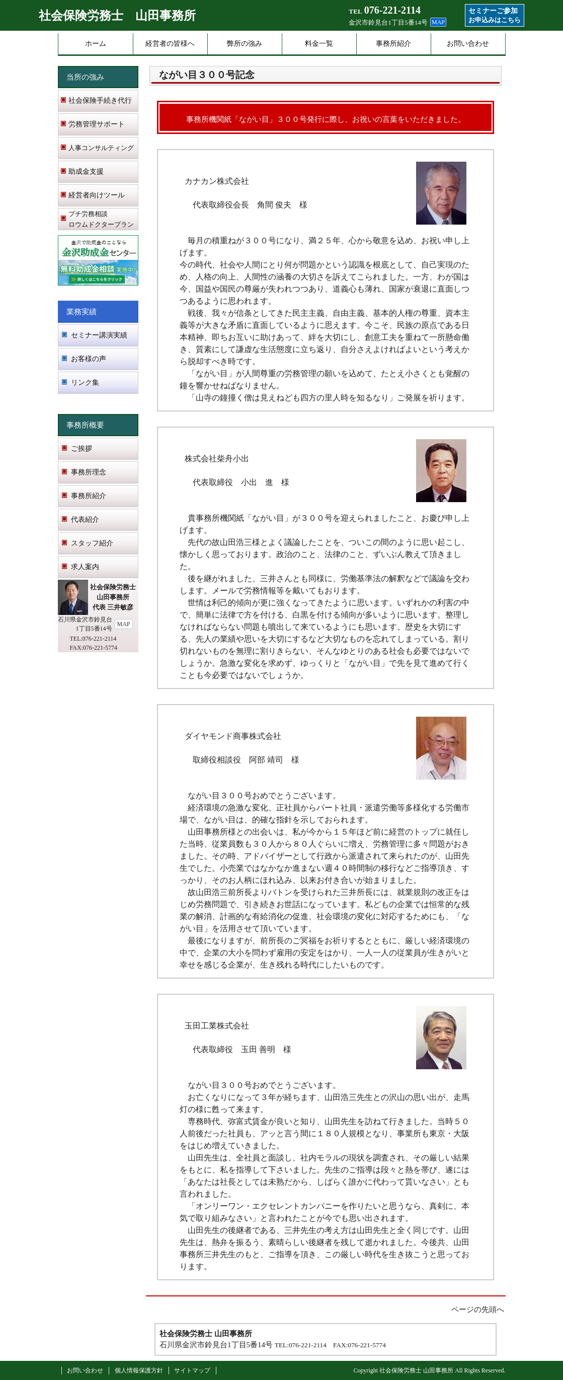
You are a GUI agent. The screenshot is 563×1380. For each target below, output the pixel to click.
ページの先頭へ (477, 1309)
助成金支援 (86, 171)
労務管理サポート (96, 124)
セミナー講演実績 (99, 335)
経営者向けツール (96, 195)
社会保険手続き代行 (100, 100)
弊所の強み (244, 43)
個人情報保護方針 (139, 1370)
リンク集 (85, 382)
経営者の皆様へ (170, 43)
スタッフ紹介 (92, 543)
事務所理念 (88, 472)
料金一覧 (319, 43)
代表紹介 (85, 519)
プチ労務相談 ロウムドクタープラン (101, 219)
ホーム (95, 43)
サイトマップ (192, 1370)
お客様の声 (88, 359)
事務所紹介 (393, 43)
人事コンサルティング (101, 148)
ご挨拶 (81, 448)
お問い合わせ (468, 43)
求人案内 (85, 567)
